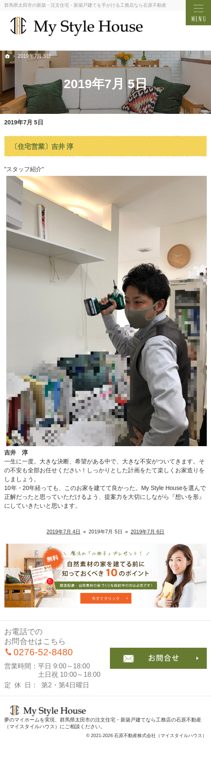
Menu (198, 12)
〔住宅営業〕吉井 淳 (42, 146)
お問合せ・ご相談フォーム (158, 658)
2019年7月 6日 (148, 532)
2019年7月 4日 (64, 532)
